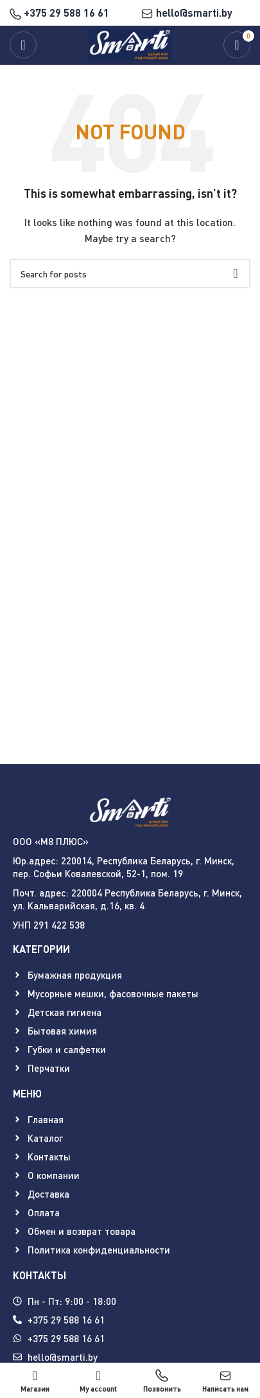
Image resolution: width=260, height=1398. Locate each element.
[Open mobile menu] (23, 45)
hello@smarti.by (186, 12)
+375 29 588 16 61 (59, 12)
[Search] (130, 273)
